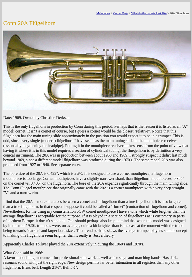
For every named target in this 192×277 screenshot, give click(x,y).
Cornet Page (120, 13)
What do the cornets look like (149, 13)
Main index (103, 13)
